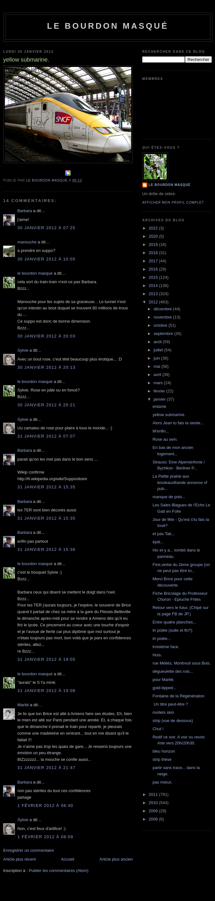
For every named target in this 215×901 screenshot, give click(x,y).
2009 (154, 811)
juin (157, 358)
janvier (160, 399)
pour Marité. (163, 679)
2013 (154, 293)
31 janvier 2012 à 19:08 (46, 690)
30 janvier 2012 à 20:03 (46, 336)
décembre (163, 309)
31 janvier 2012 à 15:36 (46, 549)
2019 (154, 244)
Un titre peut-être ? (170, 704)
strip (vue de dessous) (172, 720)
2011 (154, 794)
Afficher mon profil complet (173, 202)
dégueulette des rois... (172, 671)
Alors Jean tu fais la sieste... (178, 423)
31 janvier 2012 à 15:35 (46, 487)
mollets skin (163, 712)
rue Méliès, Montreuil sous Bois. (181, 663)
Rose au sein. (165, 439)
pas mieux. (162, 782)
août (158, 341)
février (160, 391)
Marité (23, 704)
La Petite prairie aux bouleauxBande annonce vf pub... (179, 482)
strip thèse (161, 759)
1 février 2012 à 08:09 (45, 836)
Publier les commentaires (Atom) (59, 870)
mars (159, 382)
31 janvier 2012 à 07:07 (46, 436)
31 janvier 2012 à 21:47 (46, 767)
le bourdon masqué (108, 26)
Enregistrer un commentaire (28, 850)
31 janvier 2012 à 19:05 (46, 659)
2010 (154, 802)
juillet (159, 350)
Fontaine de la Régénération (178, 696)
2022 (154, 228)
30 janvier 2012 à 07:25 (46, 227)
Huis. (157, 655)
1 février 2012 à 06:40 (45, 805)
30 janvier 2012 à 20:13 (46, 367)
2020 (154, 236)
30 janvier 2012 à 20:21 (46, 405)
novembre (163, 317)
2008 (154, 819)
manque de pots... (168, 496)
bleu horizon (163, 751)
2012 (154, 302)
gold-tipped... (164, 687)
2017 (154, 261)
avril (158, 374)
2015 (154, 277)
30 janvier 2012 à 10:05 (46, 259)
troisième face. (165, 646)
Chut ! (157, 728)
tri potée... (161, 638)
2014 (154, 285)
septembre (164, 333)
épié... (157, 542)
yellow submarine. (168, 414)
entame (159, 406)
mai (158, 366)
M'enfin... (160, 431)
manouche (27, 242)
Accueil (67, 859)
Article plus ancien (116, 859)
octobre (161, 325)
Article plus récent (19, 859)
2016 (154, 269)
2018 (154, 252)
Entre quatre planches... (174, 622)
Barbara (24, 210)
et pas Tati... (163, 533)
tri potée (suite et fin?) (172, 630)
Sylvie (22, 350)
